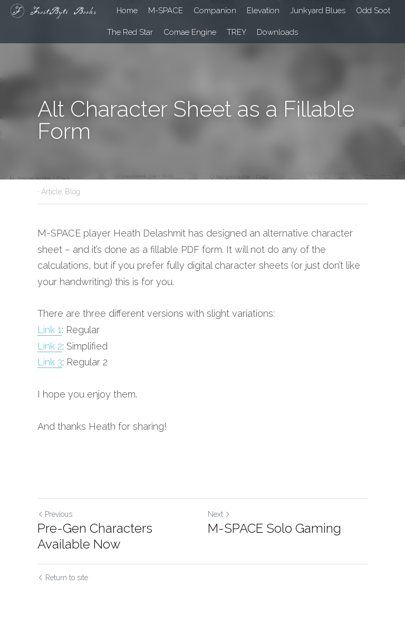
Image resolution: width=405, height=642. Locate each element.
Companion (215, 10)
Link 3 (49, 361)
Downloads (277, 32)
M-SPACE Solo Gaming (274, 528)
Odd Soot (373, 10)
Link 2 (49, 346)
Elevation (263, 10)
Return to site (62, 577)
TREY (236, 32)
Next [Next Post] (219, 514)
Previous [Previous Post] (54, 514)
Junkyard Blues (317, 10)
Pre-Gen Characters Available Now (94, 536)
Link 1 (49, 329)
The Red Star (130, 32)
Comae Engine (189, 32)
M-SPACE (165, 10)
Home (127, 10)
